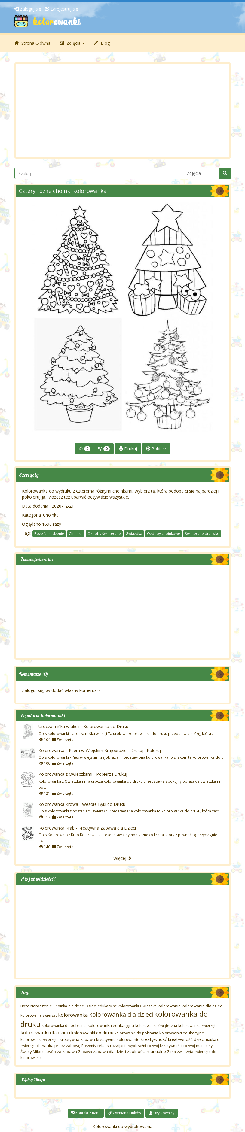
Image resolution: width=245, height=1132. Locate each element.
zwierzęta (185, 1051)
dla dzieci (76, 1006)
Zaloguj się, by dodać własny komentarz (61, 690)
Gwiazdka (134, 533)
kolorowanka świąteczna (156, 1025)
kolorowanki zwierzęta (39, 1039)
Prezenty (88, 1045)
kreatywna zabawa (77, 1039)
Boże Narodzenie (49, 533)
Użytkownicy (161, 1112)
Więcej (122, 858)
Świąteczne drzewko (202, 533)
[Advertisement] (122, 110)
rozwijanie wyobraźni (128, 1045)
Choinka (51, 515)
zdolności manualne (146, 1051)
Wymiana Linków (124, 1112)
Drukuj (128, 448)
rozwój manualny (198, 1045)
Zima (171, 1051)
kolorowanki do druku (92, 1033)
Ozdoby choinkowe (163, 533)
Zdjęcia (72, 43)
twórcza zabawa (62, 1051)
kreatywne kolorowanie (117, 1039)
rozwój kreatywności (164, 1045)
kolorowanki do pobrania (136, 1033)
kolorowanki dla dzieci (45, 1032)
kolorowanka (73, 1015)
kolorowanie (169, 1006)
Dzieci (91, 1006)
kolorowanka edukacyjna (111, 1025)
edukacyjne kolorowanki (118, 1006)
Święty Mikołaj (33, 1051)
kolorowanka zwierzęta (198, 1025)
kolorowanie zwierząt (38, 1015)
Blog (102, 43)
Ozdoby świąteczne (104, 533)
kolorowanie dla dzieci (202, 1006)
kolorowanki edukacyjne (181, 1033)
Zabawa (85, 1051)
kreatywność (154, 1039)
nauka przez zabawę (61, 1045)
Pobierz (156, 448)
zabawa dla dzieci (109, 1051)
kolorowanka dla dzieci (121, 1014)
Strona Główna (32, 43)
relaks (103, 1045)
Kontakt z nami (85, 1112)
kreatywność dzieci (186, 1039)
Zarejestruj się (61, 9)
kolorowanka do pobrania (64, 1025)
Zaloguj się (27, 9)
